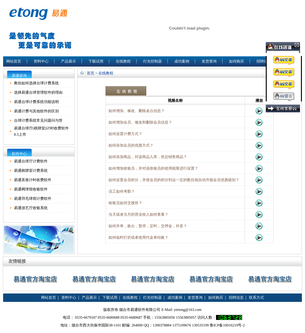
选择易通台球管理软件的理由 (38, 92)
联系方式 (256, 297)
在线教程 (123, 61)
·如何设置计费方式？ (124, 134)
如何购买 (236, 61)
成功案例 (181, 61)
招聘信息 (263, 61)
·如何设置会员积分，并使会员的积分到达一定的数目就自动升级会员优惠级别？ (172, 180)
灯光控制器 (152, 61)
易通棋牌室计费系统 (31, 170)
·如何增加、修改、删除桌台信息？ (135, 111)
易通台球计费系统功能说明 (36, 102)
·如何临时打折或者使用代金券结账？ (138, 237)
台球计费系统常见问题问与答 (38, 120)
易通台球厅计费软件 (31, 161)
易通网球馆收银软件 (31, 189)
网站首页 (13, 61)
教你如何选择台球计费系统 (36, 83)
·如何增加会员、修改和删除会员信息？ (139, 122)
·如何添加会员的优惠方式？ (129, 145)
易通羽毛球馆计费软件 (32, 198)
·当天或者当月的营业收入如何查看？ (137, 214)
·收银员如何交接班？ (124, 203)
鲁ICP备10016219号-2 (227, 325)
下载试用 (95, 61)
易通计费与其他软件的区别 (36, 111)
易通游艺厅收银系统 (31, 208)
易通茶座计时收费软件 (32, 180)
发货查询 (209, 61)
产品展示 (68, 61)
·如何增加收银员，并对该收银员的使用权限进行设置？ (152, 168)
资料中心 (41, 61)
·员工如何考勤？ (120, 191)
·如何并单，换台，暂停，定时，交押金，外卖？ (146, 226)
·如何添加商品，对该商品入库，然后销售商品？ (146, 157)
